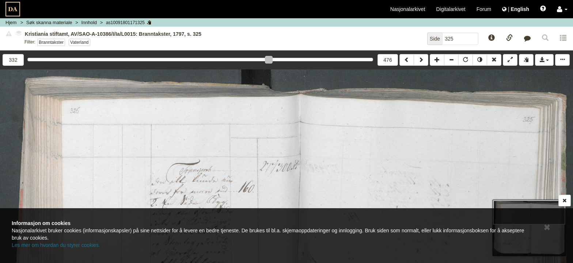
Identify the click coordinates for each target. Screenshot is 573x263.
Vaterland (79, 42)
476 (387, 60)
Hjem (10, 22)
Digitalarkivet (451, 9)
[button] (562, 9)
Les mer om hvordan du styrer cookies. (56, 245)
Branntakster (51, 42)
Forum (484, 9)
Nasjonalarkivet (407, 9)
